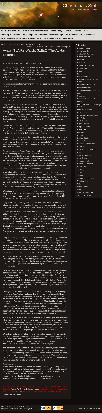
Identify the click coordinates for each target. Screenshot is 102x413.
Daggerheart (82, 68)
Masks (79, 102)
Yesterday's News (84, 195)
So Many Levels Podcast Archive (58, 38)
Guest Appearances (84, 87)
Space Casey (56, 31)
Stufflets (80, 172)
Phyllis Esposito (83, 124)
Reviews (80, 147)
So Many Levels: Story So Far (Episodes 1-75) (21, 38)
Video (79, 184)
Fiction (79, 74)
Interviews (81, 93)
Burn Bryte (81, 62)
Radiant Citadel (83, 138)
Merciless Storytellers (85, 109)
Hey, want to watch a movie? (88, 90)
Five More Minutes (84, 77)
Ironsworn (81, 96)
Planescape (81, 129)
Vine (79, 190)
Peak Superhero (83, 121)
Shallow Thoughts (73, 31)
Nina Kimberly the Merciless (35, 31)
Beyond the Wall (83, 57)
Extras (79, 71)
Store (86, 31)
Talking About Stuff (84, 175)
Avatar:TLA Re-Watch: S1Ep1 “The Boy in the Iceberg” (22, 44)
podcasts (80, 132)
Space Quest (82, 169)
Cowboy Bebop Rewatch (86, 65)
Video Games (82, 187)
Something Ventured (85, 164)
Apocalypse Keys (83, 51)
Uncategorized (33, 389)
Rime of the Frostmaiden (86, 149)
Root (79, 152)
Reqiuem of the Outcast (86, 144)
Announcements (83, 48)
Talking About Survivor (85, 178)
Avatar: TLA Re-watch (19, 389)
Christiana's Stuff (80, 5)
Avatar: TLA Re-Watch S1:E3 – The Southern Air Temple (48, 47)
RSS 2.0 (19, 391)
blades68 (80, 60)
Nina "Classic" (82, 112)
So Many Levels (83, 161)
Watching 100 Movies (10, 35)
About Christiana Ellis (10, 31)
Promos (80, 135)
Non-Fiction (81, 118)
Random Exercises (84, 141)
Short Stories (82, 158)
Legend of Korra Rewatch (87, 99)
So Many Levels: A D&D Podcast (80, 35)
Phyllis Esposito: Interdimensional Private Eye (43, 35)
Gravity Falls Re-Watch (86, 84)
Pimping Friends (83, 127)
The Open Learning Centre (25, 409)
